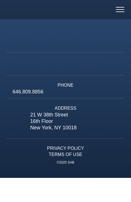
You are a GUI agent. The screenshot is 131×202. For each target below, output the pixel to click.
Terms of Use (65, 154)
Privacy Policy (65, 148)
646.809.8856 (28, 92)
